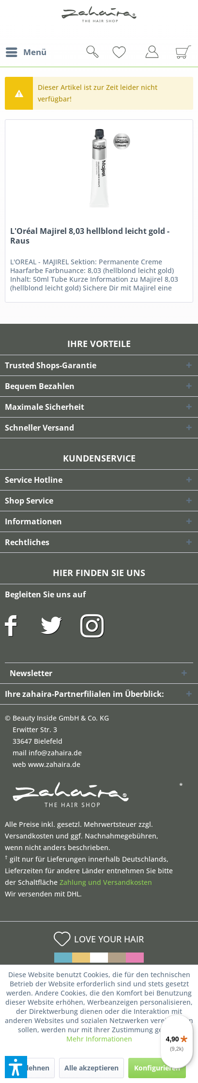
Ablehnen (33, 1067)
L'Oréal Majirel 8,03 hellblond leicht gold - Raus (89, 236)
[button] (16, 1067)
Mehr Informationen (99, 1038)
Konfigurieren (157, 1067)
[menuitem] (25, 52)
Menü (26, 51)
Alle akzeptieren (91, 1067)
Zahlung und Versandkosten (106, 882)
